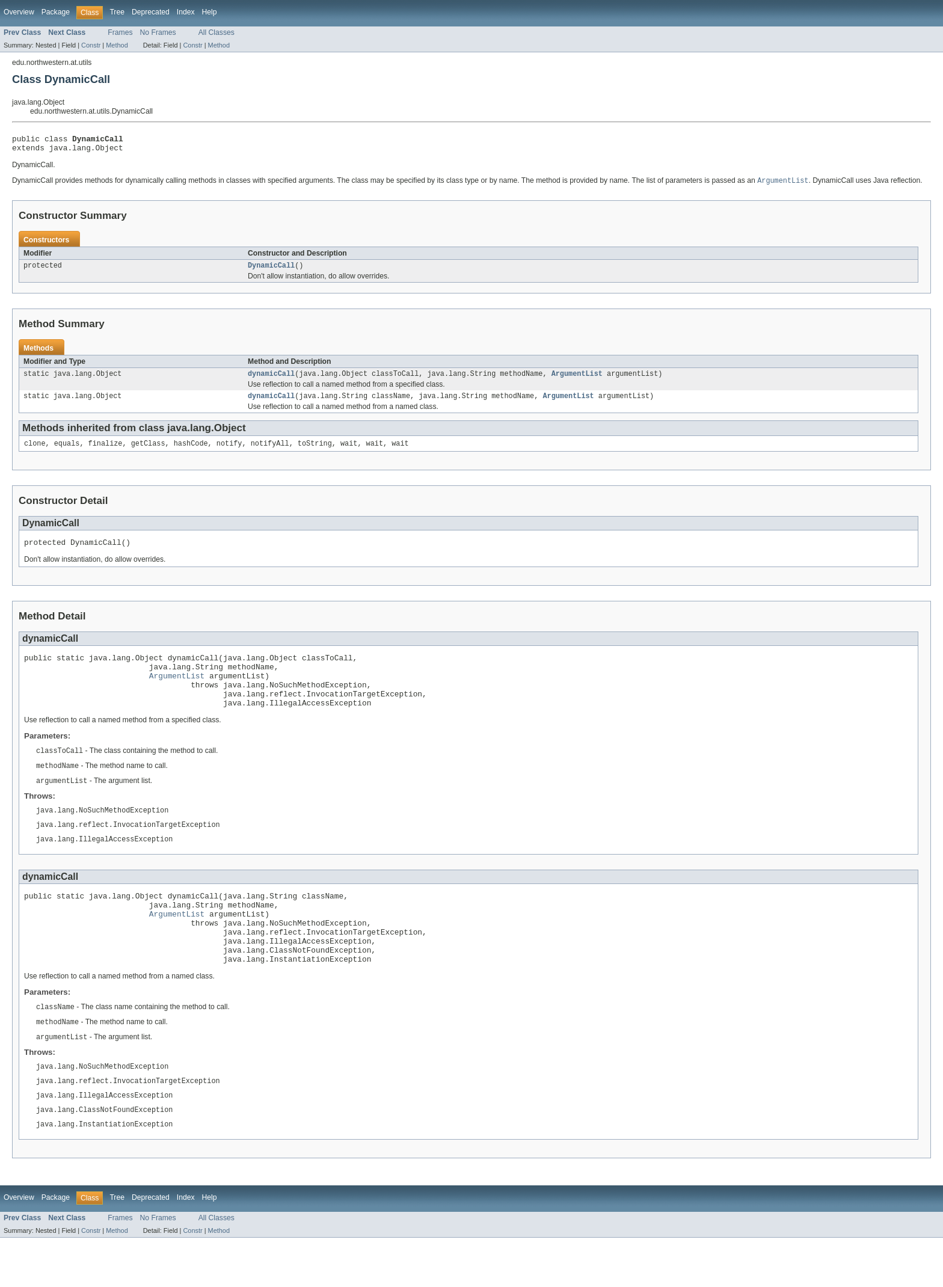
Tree (116, 12)
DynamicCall (271, 270)
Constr (90, 45)
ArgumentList (577, 380)
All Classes (216, 32)
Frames (120, 32)
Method (116, 45)
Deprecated (151, 12)
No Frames (158, 32)
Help (209, 12)
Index (186, 12)
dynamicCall (271, 380)
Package (55, 12)
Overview (19, 12)
